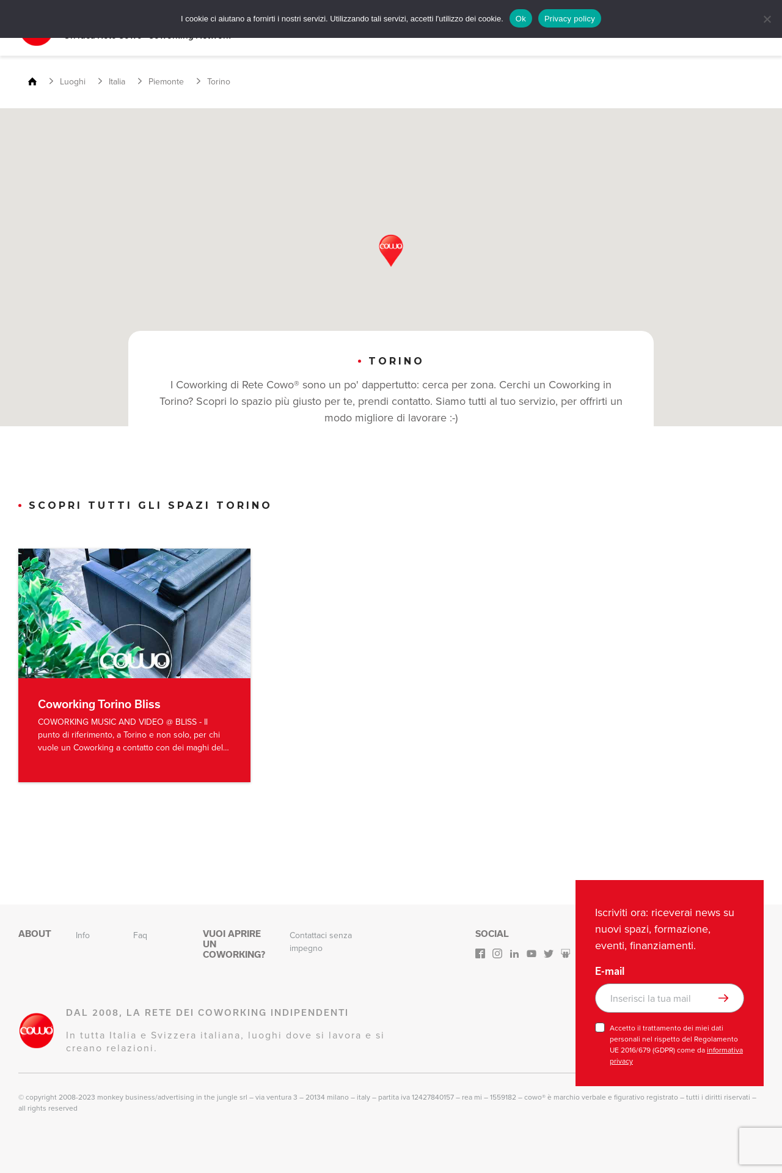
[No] (767, 19)
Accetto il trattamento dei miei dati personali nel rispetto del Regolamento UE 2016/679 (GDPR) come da (676, 1043)
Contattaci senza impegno (321, 940)
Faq (140, 933)
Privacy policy (569, 18)
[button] (391, 249)
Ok (521, 18)
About (34, 932)
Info (83, 933)
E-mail (609, 969)
